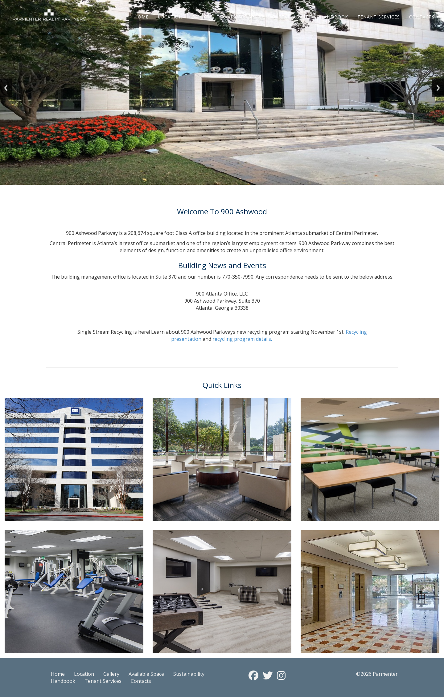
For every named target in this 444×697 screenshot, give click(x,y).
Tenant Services (378, 17)
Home (141, 17)
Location (170, 17)
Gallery (202, 17)
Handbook (334, 17)
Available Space (242, 17)
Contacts (422, 17)
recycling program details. (242, 339)
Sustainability (292, 17)
